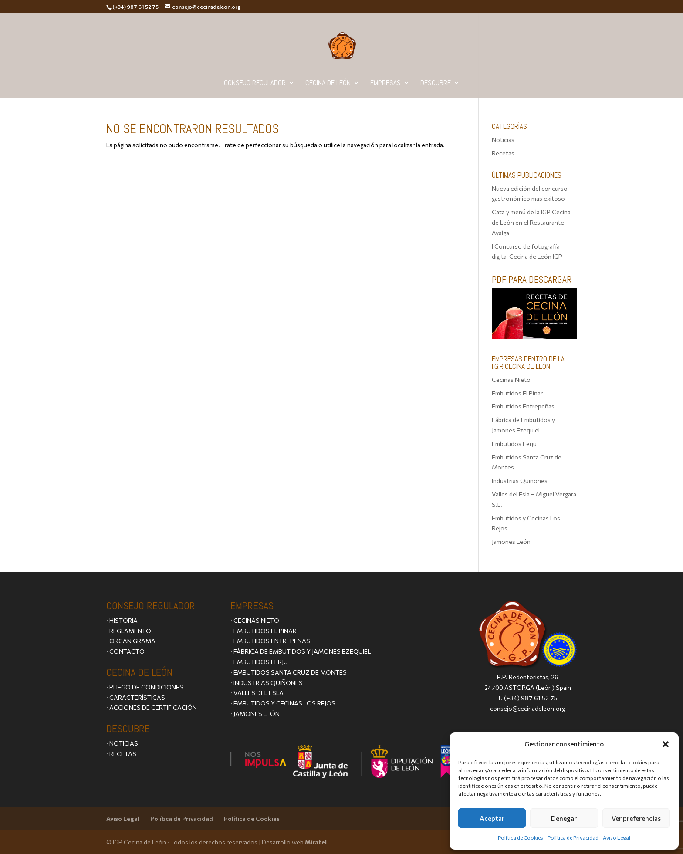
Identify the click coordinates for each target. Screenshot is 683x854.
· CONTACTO (125, 651)
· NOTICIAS (122, 743)
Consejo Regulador (255, 84)
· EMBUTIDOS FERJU (259, 661)
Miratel (316, 842)
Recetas (503, 153)
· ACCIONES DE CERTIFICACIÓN (151, 707)
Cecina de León (328, 84)
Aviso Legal (616, 837)
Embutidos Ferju (514, 443)
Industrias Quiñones (520, 480)
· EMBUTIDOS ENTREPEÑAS (270, 641)
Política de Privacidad (573, 837)
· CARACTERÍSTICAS (135, 697)
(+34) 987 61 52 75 (531, 698)
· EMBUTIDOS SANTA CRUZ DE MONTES (288, 672)
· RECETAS (121, 753)
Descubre (435, 84)
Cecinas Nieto (511, 379)
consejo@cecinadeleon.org (527, 708)
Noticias (503, 139)
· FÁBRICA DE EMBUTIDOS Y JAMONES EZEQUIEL (300, 651)
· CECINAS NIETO (254, 620)
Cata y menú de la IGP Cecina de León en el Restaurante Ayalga (531, 222)
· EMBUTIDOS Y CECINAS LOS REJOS (282, 703)
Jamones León (511, 541)
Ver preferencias (636, 818)
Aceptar (492, 818)
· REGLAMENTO (128, 631)
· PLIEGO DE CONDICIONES (144, 687)
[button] (665, 744)
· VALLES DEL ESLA (257, 692)
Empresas (385, 84)
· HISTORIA (122, 620)
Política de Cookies (520, 837)
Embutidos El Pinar (517, 393)
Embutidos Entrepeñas (523, 406)
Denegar (564, 818)
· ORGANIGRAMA (131, 641)
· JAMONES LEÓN (255, 713)
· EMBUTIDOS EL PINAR (263, 631)
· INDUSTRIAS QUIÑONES (266, 682)
